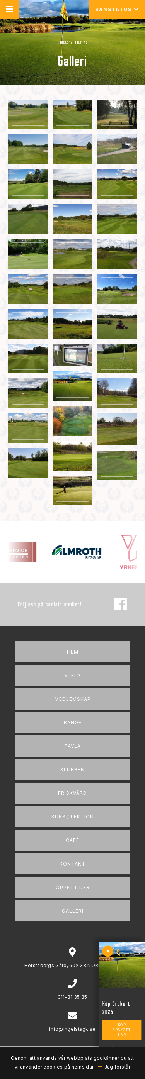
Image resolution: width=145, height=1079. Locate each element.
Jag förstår (117, 1067)
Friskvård (72, 793)
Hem (72, 652)
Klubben (72, 769)
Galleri (73, 911)
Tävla (72, 746)
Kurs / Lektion (72, 817)
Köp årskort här (122, 1030)
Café (72, 840)
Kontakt (72, 864)
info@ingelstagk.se (72, 1029)
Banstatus (117, 9)
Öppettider (73, 887)
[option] (84, 552)
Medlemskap (73, 699)
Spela (72, 675)
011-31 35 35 (72, 997)
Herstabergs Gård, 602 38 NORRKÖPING (72, 965)
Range (73, 722)
